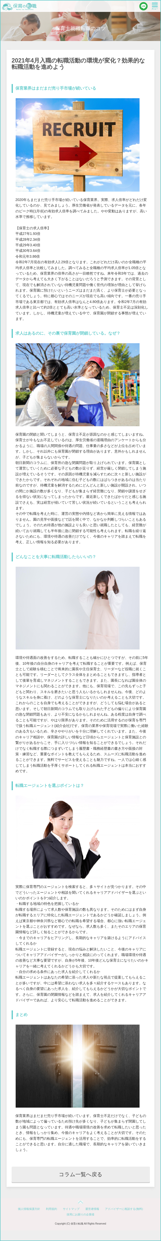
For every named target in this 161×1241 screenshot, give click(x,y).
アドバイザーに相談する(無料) (124, 1208)
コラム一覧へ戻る (80, 1174)
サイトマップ (71, 1208)
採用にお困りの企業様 (80, 1214)
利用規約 (51, 1208)
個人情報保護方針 (29, 1208)
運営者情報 (92, 1208)
